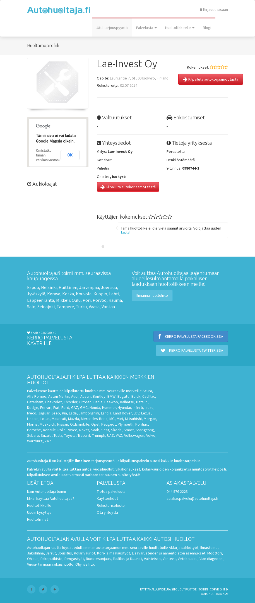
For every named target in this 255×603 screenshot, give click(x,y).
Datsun (142, 401)
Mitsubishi (133, 418)
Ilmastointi (209, 547)
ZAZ (48, 440)
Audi (74, 396)
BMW (111, 396)
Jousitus (65, 553)
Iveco (31, 413)
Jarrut (51, 553)
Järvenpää (89, 287)
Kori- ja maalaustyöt (113, 553)
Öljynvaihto (84, 564)
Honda (95, 407)
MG (112, 418)
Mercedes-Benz (94, 418)
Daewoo (111, 401)
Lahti (114, 293)
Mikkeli (63, 300)
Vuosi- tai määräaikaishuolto (50, 564)
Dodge (32, 407)
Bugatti (123, 396)
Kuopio (100, 293)
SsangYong (145, 429)
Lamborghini (89, 413)
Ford (65, 407)
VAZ (119, 435)
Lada (73, 413)
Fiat (56, 407)
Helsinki (49, 287)
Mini (120, 418)
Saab (95, 429)
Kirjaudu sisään (214, 9)
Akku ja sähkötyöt (183, 547)
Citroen (85, 401)
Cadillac (148, 396)
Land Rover (122, 413)
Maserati (59, 418)
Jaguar (43, 413)
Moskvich (47, 424)
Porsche (34, 429)
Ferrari (45, 407)
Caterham (35, 401)
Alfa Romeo (36, 396)
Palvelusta (146, 27)
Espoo (33, 287)
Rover (84, 429)
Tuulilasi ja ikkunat (127, 558)
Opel (95, 424)
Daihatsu (127, 401)
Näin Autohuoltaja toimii (46, 491)
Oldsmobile (79, 424)
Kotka (68, 293)
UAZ (110, 435)
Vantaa (108, 306)
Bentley (99, 396)
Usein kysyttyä (39, 512)
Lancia (106, 413)
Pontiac (141, 424)
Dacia (97, 401)
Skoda (116, 429)
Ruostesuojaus (98, 558)
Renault (49, 429)
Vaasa (94, 306)
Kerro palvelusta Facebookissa (190, 336)
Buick (135, 396)
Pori (87, 300)
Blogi (207, 27)
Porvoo (100, 300)
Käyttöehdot (107, 498)
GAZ (74, 407)
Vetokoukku (188, 558)
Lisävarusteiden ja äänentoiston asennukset (168, 553)
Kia (64, 413)
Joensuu (109, 287)
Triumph (98, 435)
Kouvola (84, 293)
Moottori (214, 553)
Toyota (70, 435)
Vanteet (169, 558)
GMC (84, 407)
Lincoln (33, 418)
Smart (129, 429)
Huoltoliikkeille (39, 505)
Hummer (109, 407)
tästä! (125, 232)
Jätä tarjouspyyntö (112, 27)
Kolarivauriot (84, 553)
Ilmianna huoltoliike (152, 295)
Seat (105, 429)
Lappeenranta (40, 300)
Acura (147, 390)
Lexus (146, 413)
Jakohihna (35, 553)
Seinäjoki (46, 306)
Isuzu (149, 407)
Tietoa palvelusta (111, 491)
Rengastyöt (74, 558)
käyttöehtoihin (196, 589)
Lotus (45, 418)
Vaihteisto (152, 558)
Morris (32, 424)
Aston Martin (58, 396)
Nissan (62, 424)
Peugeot (108, 424)
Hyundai (124, 407)
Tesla (58, 435)
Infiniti (138, 407)
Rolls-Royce (67, 429)
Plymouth (125, 424)
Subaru (33, 435)
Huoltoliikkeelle (179, 27)
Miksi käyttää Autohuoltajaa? (50, 498)
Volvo (150, 435)
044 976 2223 (177, 491)
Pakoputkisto (51, 558)
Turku (81, 306)
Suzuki (46, 435)
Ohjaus (33, 558)
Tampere (65, 306)
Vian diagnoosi (211, 558)
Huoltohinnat (37, 519)
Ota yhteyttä (107, 512)
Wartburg (35, 440)
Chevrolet (53, 401)
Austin (85, 396)
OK (70, 155)
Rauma (115, 300)
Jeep (55, 413)
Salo (31, 306)
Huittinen (68, 287)
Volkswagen (134, 435)
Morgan (150, 418)
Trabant (84, 435)
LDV (136, 413)
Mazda (73, 418)
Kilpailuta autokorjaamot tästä (210, 79)
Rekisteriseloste (111, 505)
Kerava (53, 293)
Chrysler (70, 401)
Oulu (76, 300)
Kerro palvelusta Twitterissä (192, 350)
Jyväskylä (36, 293)
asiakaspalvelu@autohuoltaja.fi (192, 498)
